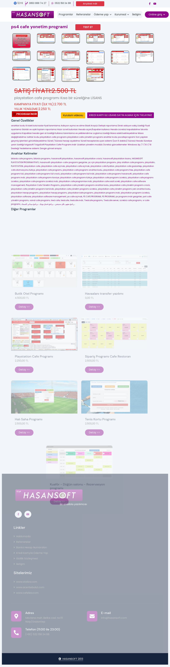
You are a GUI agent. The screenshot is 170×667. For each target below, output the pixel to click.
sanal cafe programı (40, 200)
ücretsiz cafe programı (131, 200)
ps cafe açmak (74, 196)
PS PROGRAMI (108, 196)
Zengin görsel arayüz (51, 148)
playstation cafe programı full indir (77, 173)
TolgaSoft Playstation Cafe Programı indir (55, 144)
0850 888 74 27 (35, 3)
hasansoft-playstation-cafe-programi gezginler (63, 162)
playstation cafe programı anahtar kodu (82, 170)
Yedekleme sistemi (29, 148)
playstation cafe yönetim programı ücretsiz (76, 189)
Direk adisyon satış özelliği (131, 125)
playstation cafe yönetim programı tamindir (32, 189)
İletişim (136, 14)
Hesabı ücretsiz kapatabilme (125, 129)
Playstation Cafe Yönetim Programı (43, 185)
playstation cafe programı (53, 136)
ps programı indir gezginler (129, 196)
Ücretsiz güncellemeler (115, 144)
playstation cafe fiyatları (102, 166)
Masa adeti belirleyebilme (123, 133)
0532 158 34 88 (61, 3)
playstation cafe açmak (53, 166)
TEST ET (88, 27)
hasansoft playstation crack (88, 158)
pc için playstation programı (102, 162)
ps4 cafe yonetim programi (39, 26)
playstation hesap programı (24, 192)
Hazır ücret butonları (67, 129)
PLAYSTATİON (17, 166)
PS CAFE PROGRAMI (92, 196)
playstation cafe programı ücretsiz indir (39, 181)
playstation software (21, 196)
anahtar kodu (18, 125)
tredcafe (65, 200)
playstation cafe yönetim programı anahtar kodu (92, 136)
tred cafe (55, 200)
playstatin (150, 162)
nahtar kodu (33, 136)
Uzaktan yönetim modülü (90, 144)
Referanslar (83, 14)
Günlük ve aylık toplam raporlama (39, 129)
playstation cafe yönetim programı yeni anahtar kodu (124, 189)
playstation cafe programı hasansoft (113, 173)
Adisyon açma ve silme (73, 125)
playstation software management (49, 196)
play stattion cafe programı (130, 162)
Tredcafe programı (93, 200)
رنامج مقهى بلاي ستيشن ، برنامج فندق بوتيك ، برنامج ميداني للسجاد (48, 204)
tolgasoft (29, 144)
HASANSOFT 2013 (71, 659)
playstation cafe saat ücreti (106, 181)
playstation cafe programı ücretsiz (110, 177)
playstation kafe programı (80, 192)
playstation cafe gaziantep (128, 166)
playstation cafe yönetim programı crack (130, 185)
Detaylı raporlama (107, 125)
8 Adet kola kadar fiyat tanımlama (43, 125)
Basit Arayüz (91, 125)
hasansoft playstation (62, 158)
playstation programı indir (107, 192)
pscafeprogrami (126, 136)
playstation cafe (32, 166)
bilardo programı (42, 158)
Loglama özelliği (101, 133)
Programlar (66, 14)
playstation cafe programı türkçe (76, 177)
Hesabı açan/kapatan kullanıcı (94, 129)
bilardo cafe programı (22, 158)
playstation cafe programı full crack (42, 173)
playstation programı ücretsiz (135, 192)
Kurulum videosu (73, 115)
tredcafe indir (76, 200)
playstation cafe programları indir (75, 181)
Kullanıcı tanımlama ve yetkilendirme (73, 133)
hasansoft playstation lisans (117, 158)
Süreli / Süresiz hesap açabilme (63, 140)
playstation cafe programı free (118, 170)
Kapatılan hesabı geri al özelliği (38, 133)
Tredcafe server (111, 200)
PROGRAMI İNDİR (25, 114)
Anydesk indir (90, 3)
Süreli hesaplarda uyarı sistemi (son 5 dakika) (104, 140)
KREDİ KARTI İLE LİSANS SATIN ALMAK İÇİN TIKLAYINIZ (120, 115)
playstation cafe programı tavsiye (42, 177)
